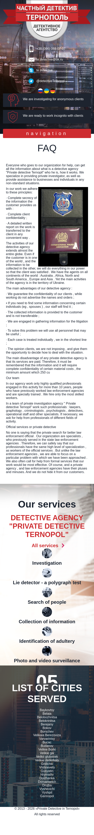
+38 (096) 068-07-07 (51, 48)
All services (45, 545)
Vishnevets (47, 767)
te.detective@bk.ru (49, 59)
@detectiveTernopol (50, 81)
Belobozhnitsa (47, 717)
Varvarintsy (47, 738)
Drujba (47, 785)
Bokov (47, 728)
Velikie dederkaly (47, 760)
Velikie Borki (47, 749)
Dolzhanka (47, 778)
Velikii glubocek (47, 756)
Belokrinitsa (47, 720)
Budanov (47, 746)
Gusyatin (47, 771)
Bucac (47, 742)
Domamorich (47, 781)
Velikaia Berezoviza (47, 735)
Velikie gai (47, 753)
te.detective (44, 70)
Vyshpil (47, 792)
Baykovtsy (47, 710)
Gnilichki (47, 763)
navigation (47, 134)
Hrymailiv (47, 774)
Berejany (47, 724)
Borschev (47, 731)
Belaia (47, 713)
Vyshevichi (47, 789)
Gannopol (47, 796)
